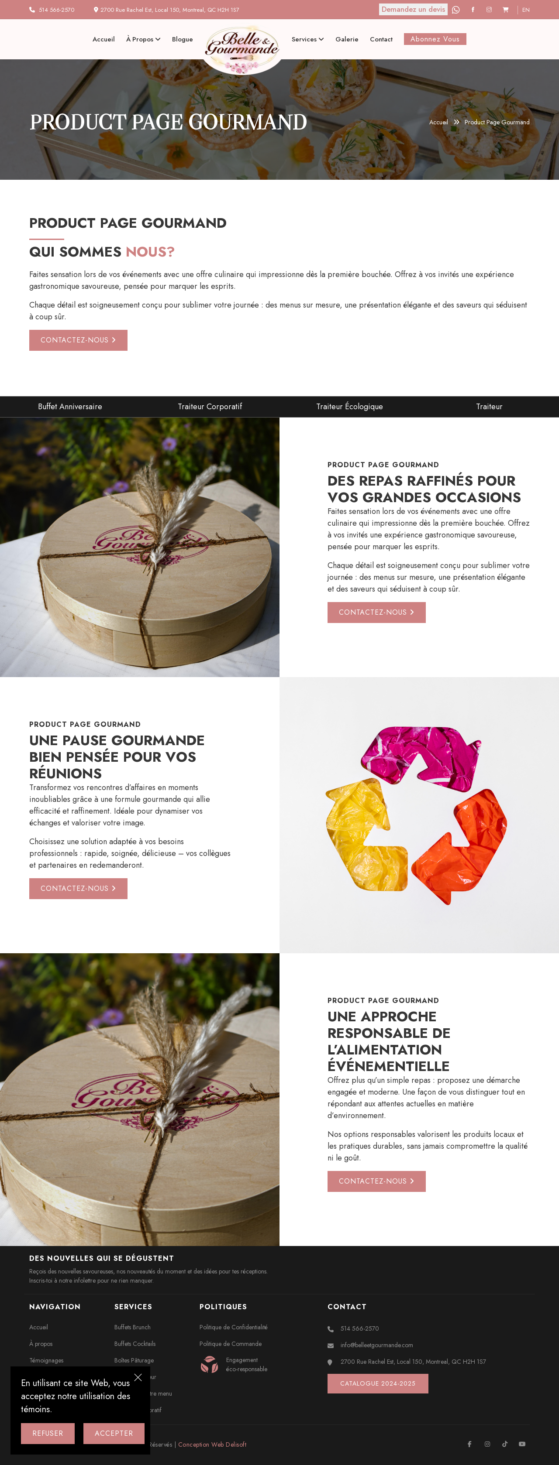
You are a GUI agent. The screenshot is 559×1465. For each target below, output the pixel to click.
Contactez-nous (78, 340)
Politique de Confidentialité (234, 1327)
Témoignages (46, 1360)
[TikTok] (504, 1444)
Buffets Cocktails (134, 1343)
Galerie (347, 39)
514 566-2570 (56, 10)
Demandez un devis (413, 9)
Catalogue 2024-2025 (378, 1383)
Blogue (182, 39)
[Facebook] (474, 10)
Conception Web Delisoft (212, 1444)
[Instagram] (490, 10)
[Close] (138, 1379)
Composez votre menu (143, 1393)
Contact (381, 39)
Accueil (104, 39)
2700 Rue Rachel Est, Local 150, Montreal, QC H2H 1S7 (413, 1361)
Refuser (47, 1433)
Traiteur (489, 406)
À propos (143, 39)
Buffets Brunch (132, 1327)
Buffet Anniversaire (70, 406)
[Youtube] (522, 1444)
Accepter (114, 1433)
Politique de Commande (231, 1343)
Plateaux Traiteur (135, 1377)
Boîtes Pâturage (134, 1360)
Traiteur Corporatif (210, 406)
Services (308, 39)
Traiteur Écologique (349, 406)
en (526, 10)
